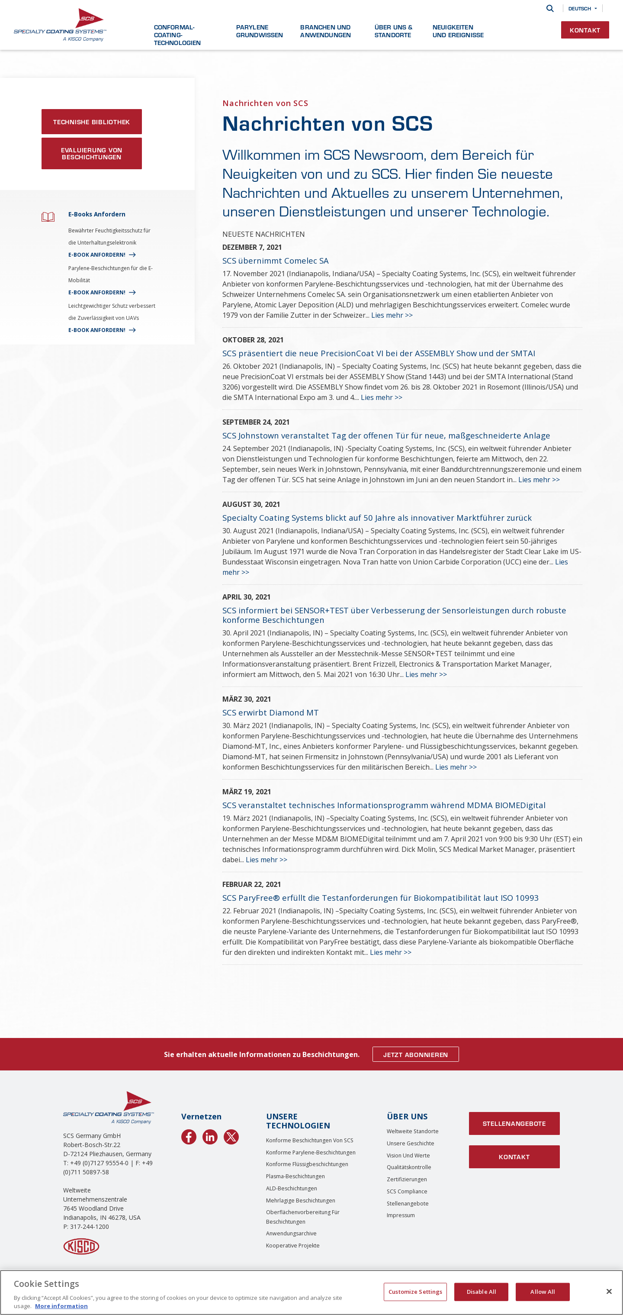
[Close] (609, 1291)
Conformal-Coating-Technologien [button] (177, 35)
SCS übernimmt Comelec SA (275, 260)
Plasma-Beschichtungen (295, 1176)
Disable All (481, 1292)
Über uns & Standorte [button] (394, 31)
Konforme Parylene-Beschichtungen (311, 1152)
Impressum (401, 1215)
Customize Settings (415, 1292)
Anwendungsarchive (291, 1233)
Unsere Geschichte (410, 1143)
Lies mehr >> (392, 315)
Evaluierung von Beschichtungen (91, 153)
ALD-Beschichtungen (291, 1188)
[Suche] (550, 8)
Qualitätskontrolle (409, 1167)
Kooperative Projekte (293, 1245)
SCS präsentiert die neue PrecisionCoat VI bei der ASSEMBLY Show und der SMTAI (378, 353)
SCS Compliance (407, 1191)
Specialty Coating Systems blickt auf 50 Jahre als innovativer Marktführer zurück (377, 517)
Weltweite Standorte (413, 1131)
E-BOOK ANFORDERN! (96, 254)
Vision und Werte (408, 1155)
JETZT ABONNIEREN (415, 1054)
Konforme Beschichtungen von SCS (309, 1140)
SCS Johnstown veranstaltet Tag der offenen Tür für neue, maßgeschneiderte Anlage (386, 435)
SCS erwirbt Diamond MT (270, 712)
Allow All (542, 1292)
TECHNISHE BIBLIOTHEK (91, 121)
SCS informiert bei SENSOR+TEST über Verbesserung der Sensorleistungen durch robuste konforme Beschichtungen (394, 615)
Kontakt (585, 30)
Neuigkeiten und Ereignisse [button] (458, 31)
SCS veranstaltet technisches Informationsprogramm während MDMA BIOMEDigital (384, 804)
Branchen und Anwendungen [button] (325, 31)
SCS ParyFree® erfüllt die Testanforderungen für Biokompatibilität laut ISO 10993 (380, 897)
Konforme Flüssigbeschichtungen (307, 1164)
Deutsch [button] (579, 8)
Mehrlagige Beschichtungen (300, 1200)
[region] (311, 1292)
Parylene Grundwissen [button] (259, 31)
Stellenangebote (408, 1203)
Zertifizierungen (407, 1179)
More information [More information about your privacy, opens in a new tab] (61, 1306)
